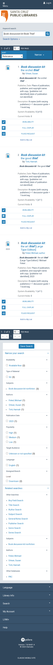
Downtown (14, 481)
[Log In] (44, 3)
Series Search (14, 532)
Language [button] (10, 460)
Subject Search (15, 514)
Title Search (13, 505)
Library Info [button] (26, 595)
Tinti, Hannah (14, 409)
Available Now (15, 365)
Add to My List (26, 140)
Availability (18, 122)
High (11, 433)
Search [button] (26, 603)
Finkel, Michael (15, 400)
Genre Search (14, 528)
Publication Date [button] (13, 415)
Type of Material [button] (12, 371)
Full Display (18, 128)
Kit (10, 377)
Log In (48, 3)
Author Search (14, 509)
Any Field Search (15, 500)
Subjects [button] (9, 383)
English (12, 465)
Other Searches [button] (12, 495)
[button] (39, 55)
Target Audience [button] (13, 448)
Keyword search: (10, 28)
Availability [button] (10, 360)
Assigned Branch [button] (13, 471)
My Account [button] (26, 611)
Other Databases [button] (13, 571)
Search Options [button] (11, 39)
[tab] (39, 55)
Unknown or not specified (20, 454)
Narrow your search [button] (14, 353)
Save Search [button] (26, 346)
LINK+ (6, 619)
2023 (11, 421)
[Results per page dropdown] (16, 48)
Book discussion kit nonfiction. (22, 389)
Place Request (18, 134)
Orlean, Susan (15, 405)
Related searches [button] (13, 488)
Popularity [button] (10, 427)
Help (5, 627)
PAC (10, 577)
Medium (13, 437)
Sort (4, 53)
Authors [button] (9, 395)
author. (35, 253)
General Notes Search (18, 519)
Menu (5, 4)
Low (11, 442)
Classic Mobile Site (26, 658)
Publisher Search (16, 523)
